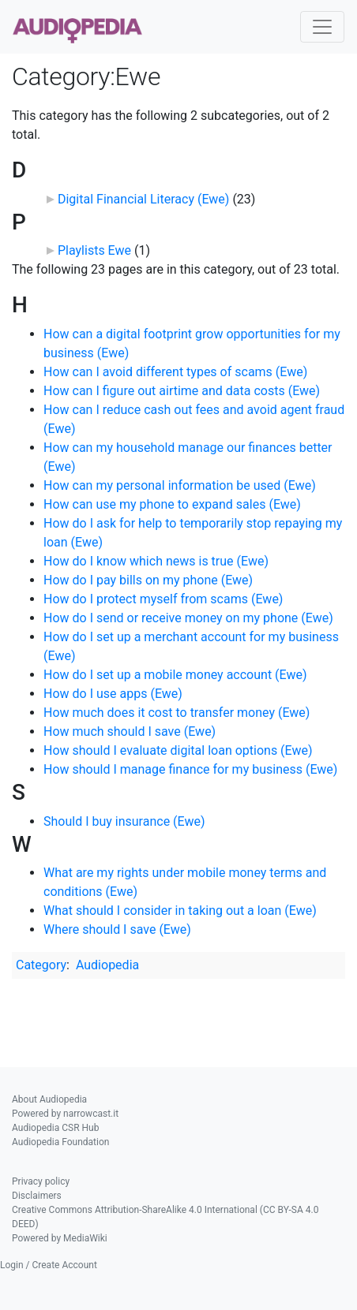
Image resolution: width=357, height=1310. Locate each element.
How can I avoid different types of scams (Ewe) (175, 371)
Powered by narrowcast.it (65, 1113)
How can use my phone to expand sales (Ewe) (172, 504)
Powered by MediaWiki (59, 1238)
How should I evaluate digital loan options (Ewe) (178, 750)
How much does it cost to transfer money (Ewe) (176, 712)
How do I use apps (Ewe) (112, 693)
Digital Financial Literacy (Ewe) (143, 199)
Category (41, 964)
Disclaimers (37, 1195)
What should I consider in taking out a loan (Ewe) (180, 910)
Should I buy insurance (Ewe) (124, 821)
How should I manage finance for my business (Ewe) (190, 769)
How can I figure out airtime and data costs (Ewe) (181, 390)
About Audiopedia (49, 1099)
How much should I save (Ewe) (129, 731)
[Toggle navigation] (322, 27)
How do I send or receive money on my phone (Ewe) (188, 617)
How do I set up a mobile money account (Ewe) (175, 674)
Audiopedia (107, 964)
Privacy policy (41, 1181)
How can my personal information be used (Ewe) (179, 485)
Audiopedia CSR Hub (55, 1127)
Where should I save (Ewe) (117, 929)
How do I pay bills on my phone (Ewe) (148, 580)
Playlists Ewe (94, 250)
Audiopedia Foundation (60, 1142)
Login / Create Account (48, 1265)
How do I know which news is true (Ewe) (156, 561)
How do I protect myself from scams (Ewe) (163, 599)
